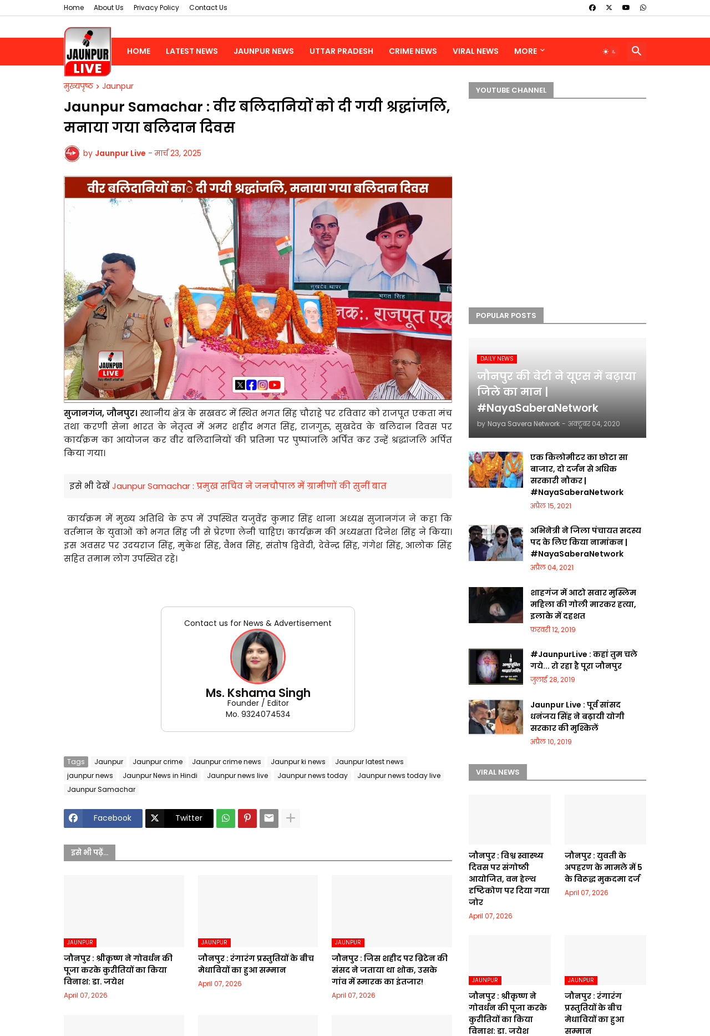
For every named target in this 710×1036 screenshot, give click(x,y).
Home (74, 7)
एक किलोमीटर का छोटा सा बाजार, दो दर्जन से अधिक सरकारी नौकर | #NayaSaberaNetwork (579, 475)
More (525, 51)
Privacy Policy (156, 7)
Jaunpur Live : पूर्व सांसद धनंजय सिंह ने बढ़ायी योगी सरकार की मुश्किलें (577, 716)
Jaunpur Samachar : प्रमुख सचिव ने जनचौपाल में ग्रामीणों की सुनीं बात (249, 486)
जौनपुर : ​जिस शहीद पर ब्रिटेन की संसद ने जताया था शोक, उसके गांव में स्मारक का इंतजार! (390, 970)
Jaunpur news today (312, 775)
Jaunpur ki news (298, 761)
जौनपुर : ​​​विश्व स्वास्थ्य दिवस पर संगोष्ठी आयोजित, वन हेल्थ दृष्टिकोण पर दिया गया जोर (509, 879)
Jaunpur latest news (369, 761)
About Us (109, 7)
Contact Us (208, 7)
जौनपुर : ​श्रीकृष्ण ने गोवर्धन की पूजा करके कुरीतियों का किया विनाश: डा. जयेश (118, 970)
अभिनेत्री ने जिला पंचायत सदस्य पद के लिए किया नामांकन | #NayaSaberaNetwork (585, 542)
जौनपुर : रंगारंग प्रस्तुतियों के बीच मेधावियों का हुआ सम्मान (256, 964)
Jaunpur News (264, 51)
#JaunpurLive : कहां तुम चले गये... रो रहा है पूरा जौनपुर (583, 660)
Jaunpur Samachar (101, 789)
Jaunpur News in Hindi (160, 775)
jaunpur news (90, 775)
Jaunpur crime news (226, 761)
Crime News (413, 51)
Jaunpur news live (237, 775)
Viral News (476, 51)
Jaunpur (118, 86)
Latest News (192, 51)
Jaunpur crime (157, 761)
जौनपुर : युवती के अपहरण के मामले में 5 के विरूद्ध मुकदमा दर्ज (603, 867)
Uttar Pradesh (341, 51)
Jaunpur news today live (398, 775)
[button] (609, 51)
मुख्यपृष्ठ (78, 86)
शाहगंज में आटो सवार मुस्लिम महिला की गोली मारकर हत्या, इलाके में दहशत (583, 604)
